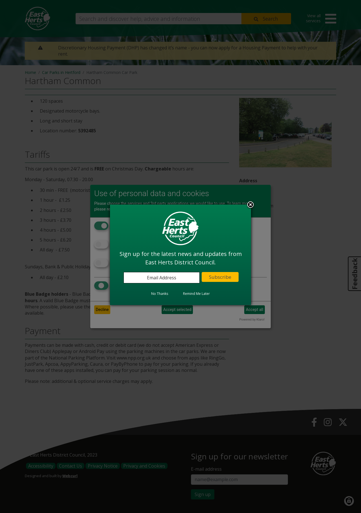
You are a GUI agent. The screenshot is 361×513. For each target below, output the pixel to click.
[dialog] (180, 255)
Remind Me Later (196, 293)
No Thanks (159, 293)
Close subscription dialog (250, 205)
